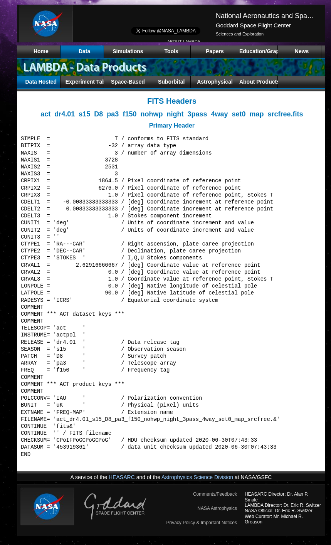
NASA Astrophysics (217, 508)
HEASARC (122, 477)
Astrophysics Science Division (197, 477)
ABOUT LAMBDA (183, 41)
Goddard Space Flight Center (253, 25)
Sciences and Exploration (240, 34)
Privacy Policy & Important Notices (201, 522)
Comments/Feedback (215, 494)
